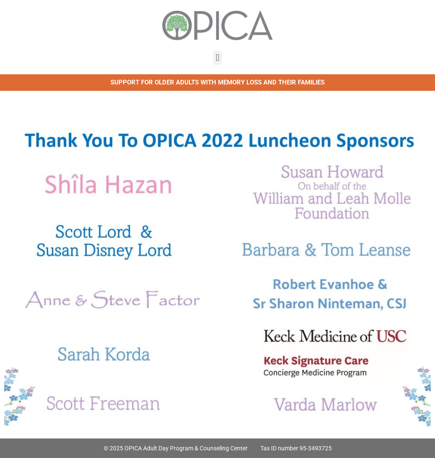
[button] (217, 58)
